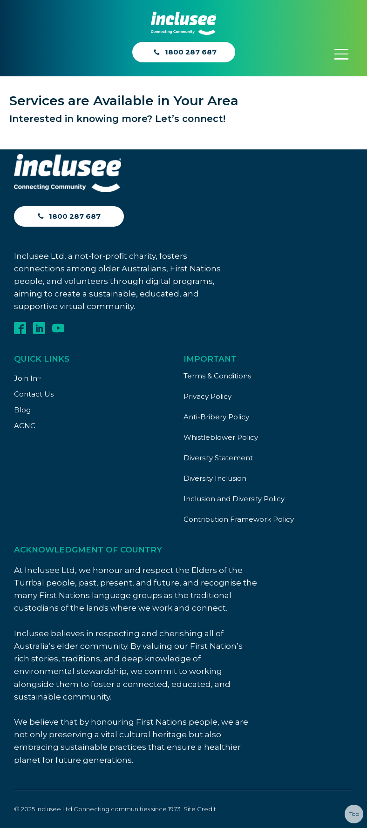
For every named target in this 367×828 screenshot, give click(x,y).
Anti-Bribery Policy (216, 416)
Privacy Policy (207, 396)
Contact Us (34, 394)
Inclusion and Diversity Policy (234, 498)
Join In (27, 378)
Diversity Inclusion (215, 478)
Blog (22, 409)
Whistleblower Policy (221, 437)
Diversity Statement (218, 457)
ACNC (24, 425)
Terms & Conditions (217, 375)
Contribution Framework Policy (239, 519)
